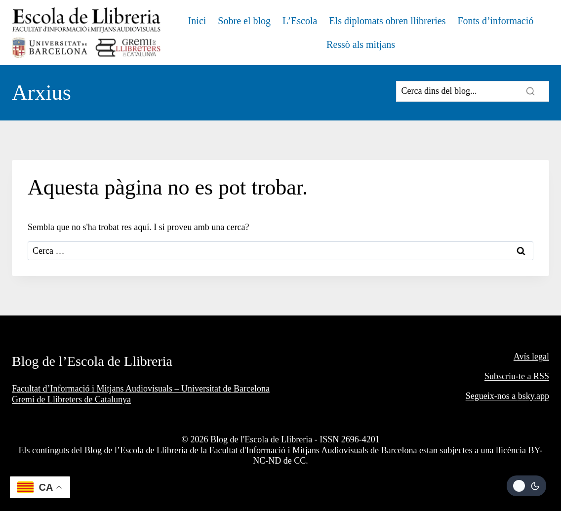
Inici (197, 20)
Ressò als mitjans (360, 44)
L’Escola (299, 20)
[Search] (472, 91)
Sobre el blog (244, 20)
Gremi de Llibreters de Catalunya (71, 399)
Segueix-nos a (492, 396)
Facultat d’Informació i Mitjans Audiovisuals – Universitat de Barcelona (141, 388)
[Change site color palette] (526, 485)
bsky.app (533, 396)
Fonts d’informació (495, 20)
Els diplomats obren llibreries (387, 20)
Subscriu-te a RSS (516, 376)
